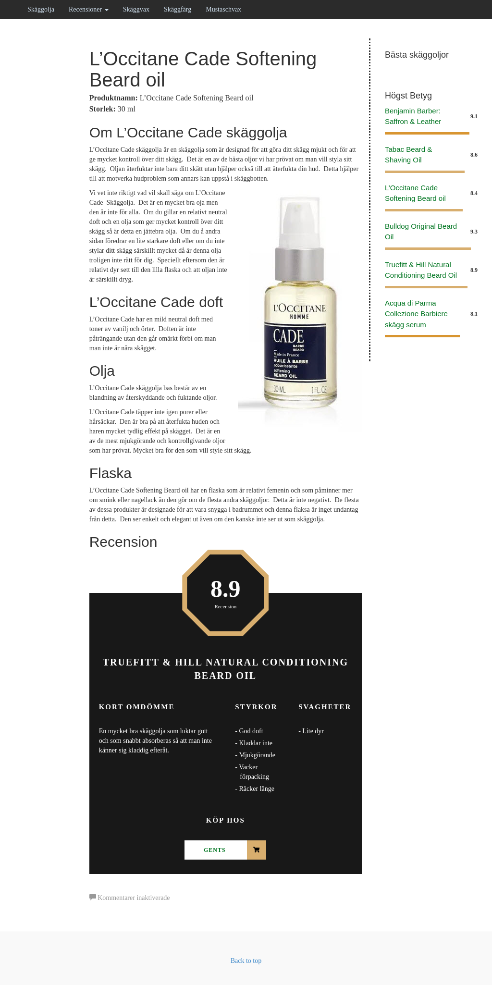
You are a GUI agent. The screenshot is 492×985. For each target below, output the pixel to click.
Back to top (246, 960)
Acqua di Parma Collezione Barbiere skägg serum (416, 314)
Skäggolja (40, 9)
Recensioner (89, 9)
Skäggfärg (177, 9)
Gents (215, 850)
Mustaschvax (223, 9)
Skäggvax (136, 9)
